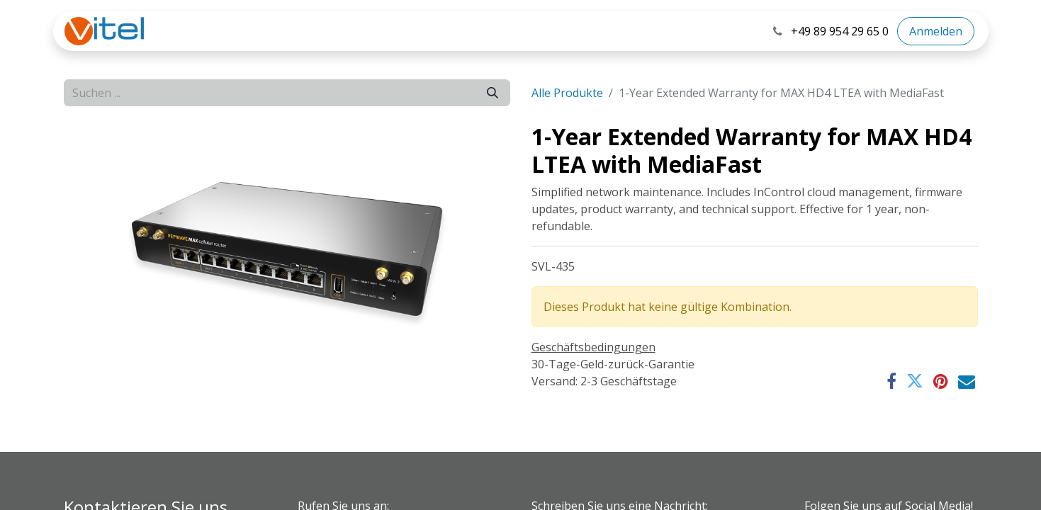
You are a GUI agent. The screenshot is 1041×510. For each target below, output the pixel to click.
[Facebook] (891, 381)
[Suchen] (492, 92)
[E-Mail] (966, 381)
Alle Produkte (567, 93)
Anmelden (935, 31)
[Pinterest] (940, 381)
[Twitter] (914, 381)
